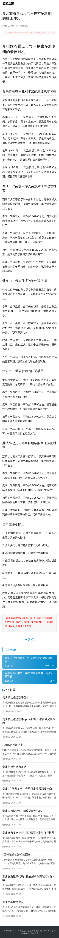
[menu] (54, 4)
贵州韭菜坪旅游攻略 (14, 766)
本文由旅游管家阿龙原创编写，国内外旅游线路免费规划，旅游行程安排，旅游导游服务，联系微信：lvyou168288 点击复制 (29, 622)
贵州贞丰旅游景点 (13, 902)
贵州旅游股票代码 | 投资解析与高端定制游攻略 (28, 878)
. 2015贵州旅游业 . (13, 744)
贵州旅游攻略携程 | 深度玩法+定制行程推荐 (28, 832)
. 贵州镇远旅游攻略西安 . (17, 854)
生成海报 (10, 649)
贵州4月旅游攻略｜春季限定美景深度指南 (27, 788)
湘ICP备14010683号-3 (45, 931)
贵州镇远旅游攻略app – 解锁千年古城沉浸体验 (28, 721)
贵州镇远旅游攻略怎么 (15, 697)
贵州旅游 (24, 26)
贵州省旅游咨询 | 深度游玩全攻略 (22, 810)
